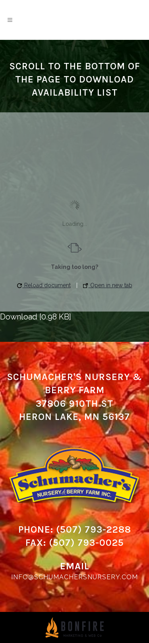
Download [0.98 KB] (35, 317)
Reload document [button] (44, 285)
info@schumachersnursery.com (74, 577)
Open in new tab (107, 285)
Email (74, 566)
